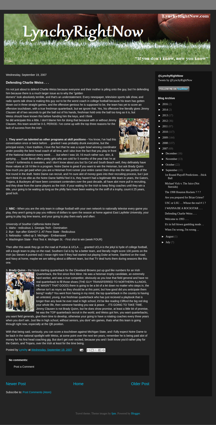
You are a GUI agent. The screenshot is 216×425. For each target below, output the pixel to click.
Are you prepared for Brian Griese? (184, 197)
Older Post (140, 384)
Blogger (135, 413)
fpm (114, 413)
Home (78, 384)
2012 (165, 120)
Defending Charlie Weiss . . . (181, 213)
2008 (165, 143)
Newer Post (16, 384)
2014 (165, 109)
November (172, 159)
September (172, 170)
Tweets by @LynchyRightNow (175, 80)
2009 (165, 137)
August (170, 236)
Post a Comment (24, 366)
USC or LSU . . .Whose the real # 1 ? (185, 203)
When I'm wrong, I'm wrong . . (182, 229)
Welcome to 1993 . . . (176, 219)
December (172, 153)
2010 (165, 131)
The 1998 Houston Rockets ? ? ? (183, 192)
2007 (165, 148)
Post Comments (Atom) (37, 392)
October (170, 164)
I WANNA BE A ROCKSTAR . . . (183, 208)
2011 (165, 126)
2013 (165, 115)
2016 (165, 104)
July (168, 242)
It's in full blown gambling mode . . (184, 224)
